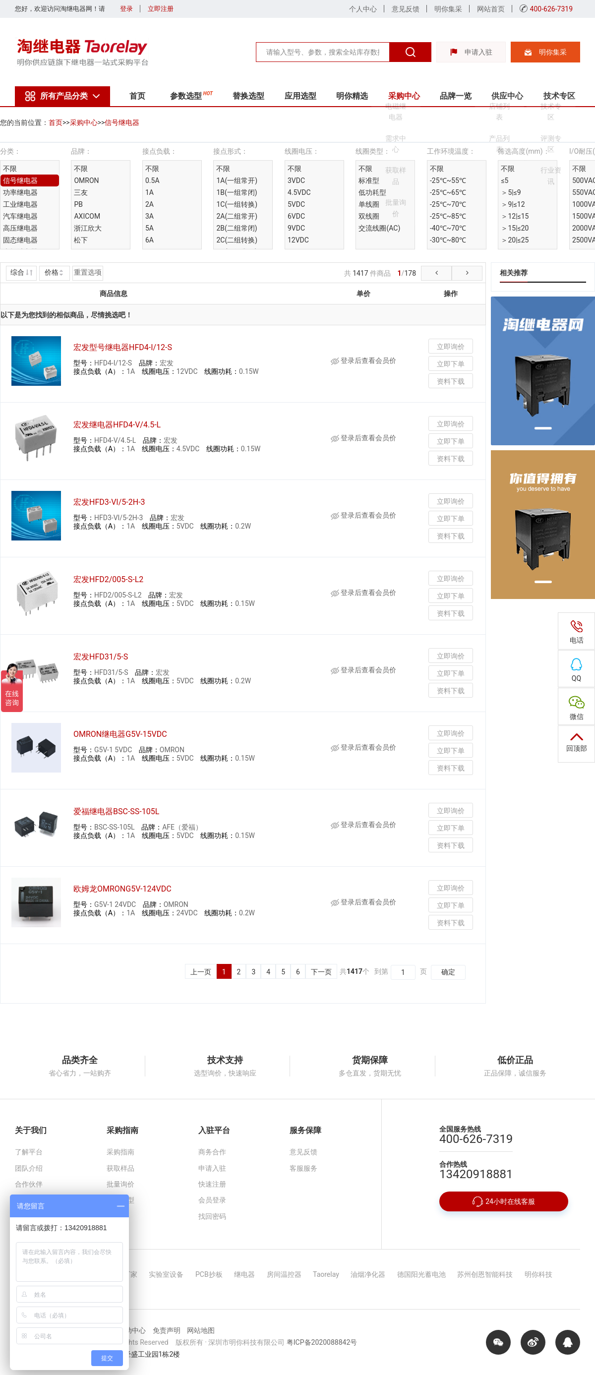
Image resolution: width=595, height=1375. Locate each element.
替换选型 (248, 96)
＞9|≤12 (513, 204)
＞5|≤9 (511, 192)
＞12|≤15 (515, 216)
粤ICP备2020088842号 (322, 1342)
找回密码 (212, 1216)
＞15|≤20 (515, 228)
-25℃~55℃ (448, 180)
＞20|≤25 (515, 240)
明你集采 (448, 9)
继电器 (244, 1274)
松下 (81, 240)
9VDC (296, 228)
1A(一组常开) (236, 180)
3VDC (296, 180)
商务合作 (212, 1152)
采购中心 (404, 96)
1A (149, 192)
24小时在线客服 (504, 1201)
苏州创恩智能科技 (485, 1274)
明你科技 (538, 1274)
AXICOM (87, 216)
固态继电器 (20, 240)
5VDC (296, 204)
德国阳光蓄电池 (421, 1274)
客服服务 (303, 1168)
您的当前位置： (24, 122)
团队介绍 (29, 1168)
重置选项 (88, 272)
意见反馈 (405, 9)
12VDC (298, 240)
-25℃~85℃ (448, 216)
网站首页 (491, 9)
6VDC (296, 216)
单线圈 (368, 204)
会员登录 (212, 1200)
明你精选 (352, 96)
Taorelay (326, 1274)
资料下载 (451, 381)
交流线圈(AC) (379, 228)
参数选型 (191, 95)
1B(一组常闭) (236, 192)
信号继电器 (122, 122)
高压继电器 (20, 228)
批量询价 (120, 1184)
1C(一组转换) (236, 204)
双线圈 (368, 216)
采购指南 (120, 1152)
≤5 (504, 180)
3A (149, 216)
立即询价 (451, 347)
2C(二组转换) (236, 240)
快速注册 (212, 1184)
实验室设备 (166, 1274)
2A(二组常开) (236, 216)
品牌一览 (456, 96)
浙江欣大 (88, 228)
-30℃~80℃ (448, 240)
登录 (126, 8)
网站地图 (201, 1330)
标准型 (368, 180)
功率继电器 (20, 192)
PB (78, 204)
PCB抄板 (209, 1274)
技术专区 (559, 96)
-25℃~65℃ (448, 192)
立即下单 (451, 364)
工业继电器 (20, 204)
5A (149, 228)
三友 (81, 192)
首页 (137, 96)
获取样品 (120, 1168)
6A (149, 240)
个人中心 (363, 9)
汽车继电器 (20, 216)
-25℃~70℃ (448, 204)
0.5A (152, 180)
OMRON (86, 180)
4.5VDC (299, 192)
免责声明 (166, 1330)
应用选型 (300, 96)
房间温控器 (284, 1274)
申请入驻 (471, 52)
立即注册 (161, 8)
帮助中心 (132, 1330)
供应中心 (507, 96)
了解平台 (29, 1152)
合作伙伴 (29, 1184)
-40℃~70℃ (448, 228)
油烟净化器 (368, 1274)
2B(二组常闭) (236, 228)
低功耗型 (372, 192)
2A (149, 204)
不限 (10, 169)
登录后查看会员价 (363, 360)
